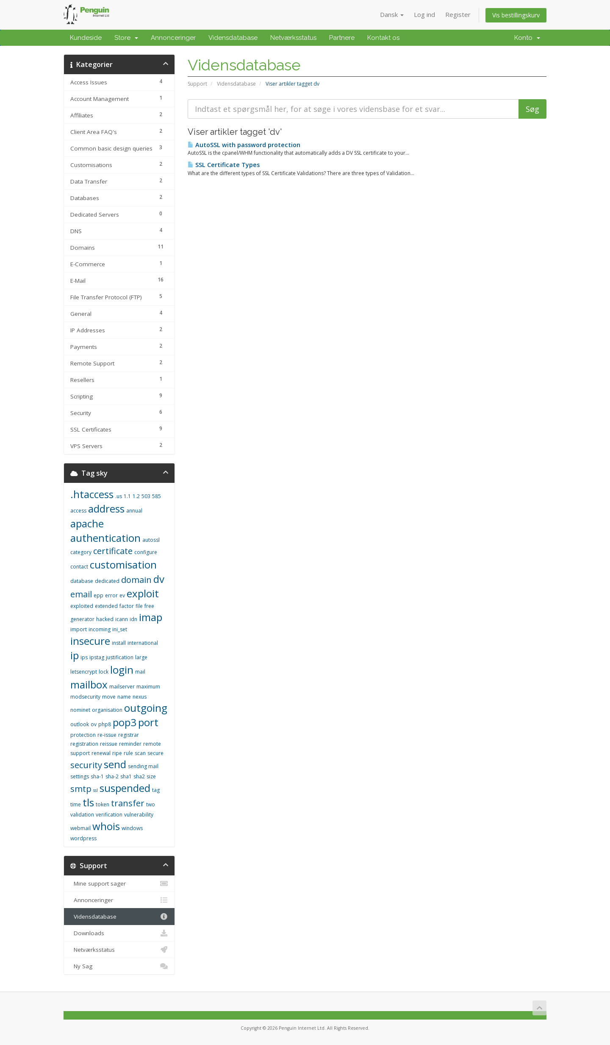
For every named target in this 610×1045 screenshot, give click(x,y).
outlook (79, 724)
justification (119, 657)
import (78, 629)
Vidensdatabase (233, 38)
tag (156, 790)
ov (94, 724)
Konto (527, 38)
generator (82, 619)
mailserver (122, 686)
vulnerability (138, 814)
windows (132, 828)
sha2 (139, 776)
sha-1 (97, 776)
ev (122, 595)
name (124, 696)
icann (121, 619)
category (81, 552)
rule (128, 753)
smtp (81, 788)
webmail (80, 828)
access (78, 510)
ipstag (96, 657)
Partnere (342, 38)
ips (84, 657)
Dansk (392, 14)
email (81, 594)
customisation (123, 564)
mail (140, 671)
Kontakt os (383, 38)
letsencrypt (83, 671)
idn (133, 619)
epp (98, 595)
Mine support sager (119, 883)
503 (145, 496)
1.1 (127, 496)
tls (88, 802)
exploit (143, 593)
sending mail (143, 766)
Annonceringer (173, 38)
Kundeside (86, 38)
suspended (125, 788)
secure (155, 753)
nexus (140, 696)
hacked (105, 619)
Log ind (424, 14)
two (150, 804)
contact (79, 566)
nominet (80, 709)
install (119, 643)
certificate (113, 551)
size (151, 776)
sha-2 (112, 776)
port (148, 722)
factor (126, 606)
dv (158, 579)
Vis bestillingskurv (516, 15)
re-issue (106, 734)
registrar (128, 734)
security (86, 765)
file (139, 606)
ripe (117, 753)
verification (109, 814)
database (81, 581)
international (143, 643)
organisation (107, 709)
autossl (151, 539)
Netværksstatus (293, 38)
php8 (104, 724)
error (111, 595)
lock (103, 671)
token (102, 804)
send (115, 764)
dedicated (107, 581)
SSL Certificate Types (224, 165)
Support (197, 83)
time (75, 804)
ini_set (119, 629)
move (109, 696)
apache (87, 523)
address (106, 509)
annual (134, 510)
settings (79, 776)
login (121, 670)
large (141, 657)
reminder (130, 743)
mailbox (89, 684)
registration (84, 743)
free (149, 606)
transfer (127, 803)
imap (150, 617)
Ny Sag (119, 966)
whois (106, 826)
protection (83, 734)
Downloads (119, 933)
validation (82, 814)
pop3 (124, 722)
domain (136, 579)
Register (458, 14)
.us (118, 496)
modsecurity (85, 696)
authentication (105, 538)
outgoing (145, 708)
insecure (90, 641)
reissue (108, 743)
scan (140, 753)
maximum (148, 686)
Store (126, 38)
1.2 (136, 496)
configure (145, 552)
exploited (81, 606)
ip (74, 655)
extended (106, 606)
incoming (100, 629)
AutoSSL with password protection (244, 145)
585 (156, 496)
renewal (101, 753)
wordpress (83, 838)
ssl (95, 790)
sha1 (126, 776)
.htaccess (92, 494)
